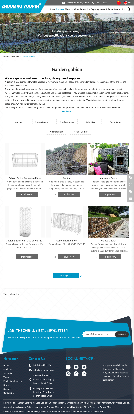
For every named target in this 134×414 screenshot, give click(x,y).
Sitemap (107, 376)
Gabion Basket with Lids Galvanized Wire (25, 240)
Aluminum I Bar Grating (72, 407)
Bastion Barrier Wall (61, 411)
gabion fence (15, 294)
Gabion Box (98, 411)
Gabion (18, 122)
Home (52, 9)
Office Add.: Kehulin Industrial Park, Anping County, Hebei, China (43, 379)
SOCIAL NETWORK (81, 358)
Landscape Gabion (108, 178)
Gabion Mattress (43, 122)
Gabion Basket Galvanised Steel (25, 178)
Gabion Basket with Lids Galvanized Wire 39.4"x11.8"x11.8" (25, 246)
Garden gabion (28, 56)
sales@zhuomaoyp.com (44, 370)
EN (127, 3)
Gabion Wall (45, 411)
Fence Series (115, 122)
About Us (69, 9)
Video (76, 9)
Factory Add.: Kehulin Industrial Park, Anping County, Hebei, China (43, 392)
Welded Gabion (108, 240)
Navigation (10, 358)
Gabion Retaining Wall (81, 411)
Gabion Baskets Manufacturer (101, 403)
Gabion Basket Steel (66, 240)
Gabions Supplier (49, 403)
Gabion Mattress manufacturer (71, 403)
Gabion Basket (31, 411)
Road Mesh (19, 411)
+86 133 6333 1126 (102, 3)
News (102, 9)
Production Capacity (89, 9)
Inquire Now (26, 194)
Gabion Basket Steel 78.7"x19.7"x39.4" (67, 244)
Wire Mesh (91, 122)
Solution (109, 9)
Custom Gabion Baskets (14, 407)
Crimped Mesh (53, 407)
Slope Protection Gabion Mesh (98, 407)
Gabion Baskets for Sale (29, 403)
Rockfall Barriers (80, 132)
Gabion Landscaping (36, 407)
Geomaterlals (56, 132)
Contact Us (119, 9)
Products (60, 9)
